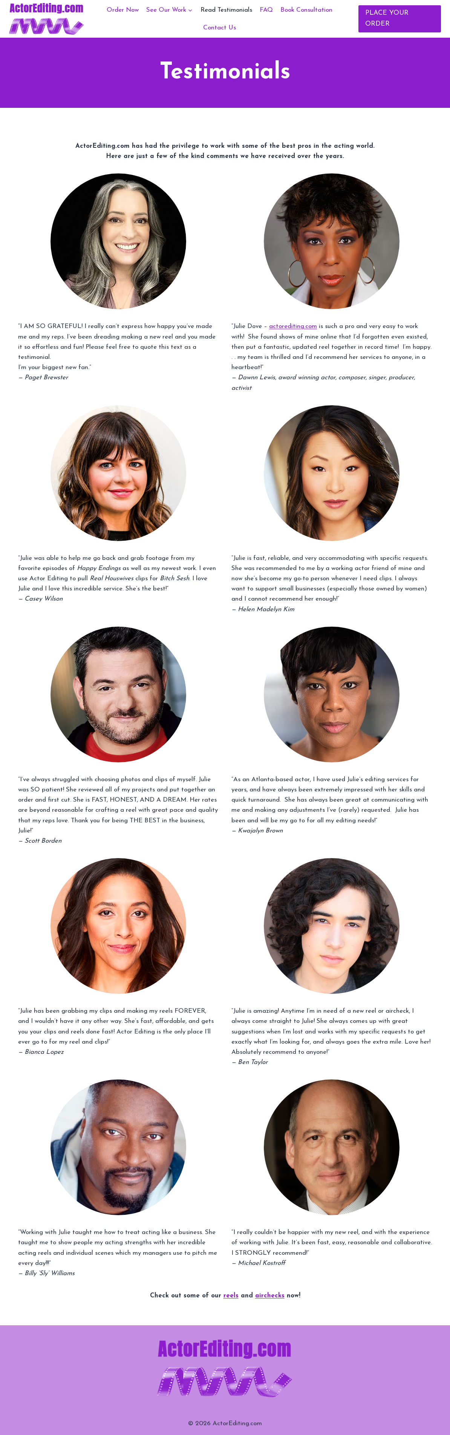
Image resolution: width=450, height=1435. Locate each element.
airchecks (270, 1295)
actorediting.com (293, 326)
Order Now (123, 10)
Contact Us (219, 28)
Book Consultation (306, 10)
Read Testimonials (226, 10)
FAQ (266, 10)
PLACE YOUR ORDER (387, 18)
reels (231, 1295)
